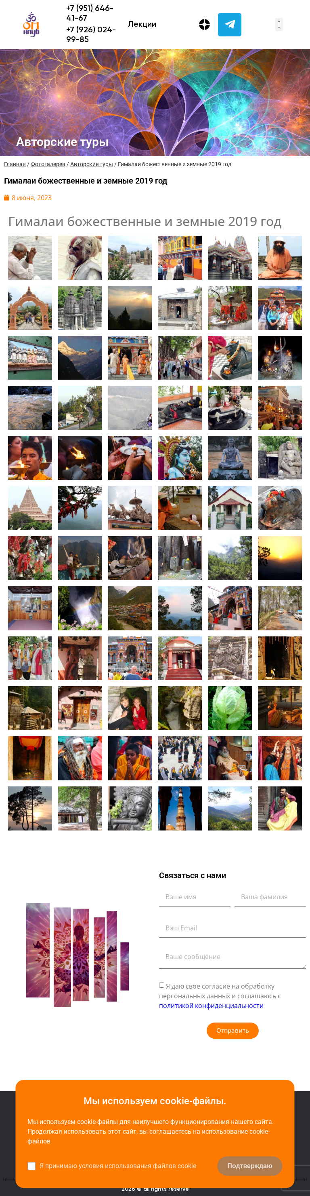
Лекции (142, 25)
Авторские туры (91, 164)
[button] (279, 24)
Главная (15, 164)
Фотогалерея (48, 164)
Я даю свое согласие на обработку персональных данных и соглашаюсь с (220, 996)
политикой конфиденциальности (211, 1005)
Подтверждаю (249, 1165)
